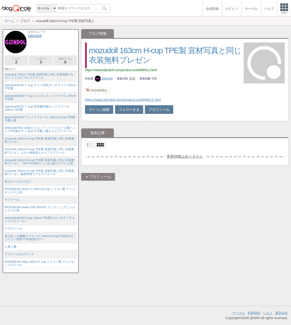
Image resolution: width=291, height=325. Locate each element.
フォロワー (41, 61)
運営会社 (281, 313)
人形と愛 (10, 246)
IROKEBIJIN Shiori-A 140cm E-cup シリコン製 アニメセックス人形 (40, 190)
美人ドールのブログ (18, 181)
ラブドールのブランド (19, 254)
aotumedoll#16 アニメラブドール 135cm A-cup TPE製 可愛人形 (40, 118)
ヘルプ (267, 313)
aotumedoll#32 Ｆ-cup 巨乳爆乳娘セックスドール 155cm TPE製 (37, 108)
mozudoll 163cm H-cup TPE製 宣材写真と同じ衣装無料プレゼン (39, 140)
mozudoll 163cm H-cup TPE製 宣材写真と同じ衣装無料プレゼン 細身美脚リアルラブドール (39, 172)
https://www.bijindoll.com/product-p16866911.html (121, 70)
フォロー (16, 61)
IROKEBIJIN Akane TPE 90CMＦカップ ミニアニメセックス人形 (40, 208)
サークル (238, 313)
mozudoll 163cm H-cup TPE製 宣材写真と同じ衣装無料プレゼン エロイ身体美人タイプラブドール (39, 151)
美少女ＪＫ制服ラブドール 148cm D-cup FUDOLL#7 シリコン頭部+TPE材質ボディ (39, 237)
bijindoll (104, 78)
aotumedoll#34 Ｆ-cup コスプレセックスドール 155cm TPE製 (40, 97)
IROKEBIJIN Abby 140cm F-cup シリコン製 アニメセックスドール (39, 263)
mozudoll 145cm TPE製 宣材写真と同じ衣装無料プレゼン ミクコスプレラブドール (39, 76)
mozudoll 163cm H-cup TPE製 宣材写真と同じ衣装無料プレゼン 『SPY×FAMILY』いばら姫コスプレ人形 (39, 161)
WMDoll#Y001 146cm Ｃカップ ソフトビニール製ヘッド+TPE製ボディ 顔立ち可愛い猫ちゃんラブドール (40, 129)
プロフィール (158, 110)
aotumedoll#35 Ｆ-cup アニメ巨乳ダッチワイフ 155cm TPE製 (40, 86)
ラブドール (12, 199)
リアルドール (13, 228)
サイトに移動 (99, 110)
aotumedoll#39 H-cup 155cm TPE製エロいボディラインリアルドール (40, 219)
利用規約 (254, 313)
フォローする (129, 110)
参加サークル (65, 61)
